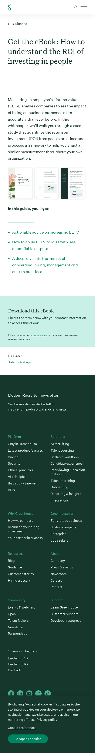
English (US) (18, 658)
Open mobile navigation (84, 7)
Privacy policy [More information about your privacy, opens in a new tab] (47, 720)
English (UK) (18, 664)
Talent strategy (19, 362)
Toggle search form (76, 7)
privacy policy (38, 335)
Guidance (17, 24)
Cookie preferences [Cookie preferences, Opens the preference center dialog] (22, 728)
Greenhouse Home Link (9, 7)
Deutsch (14, 670)
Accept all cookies (27, 739)
